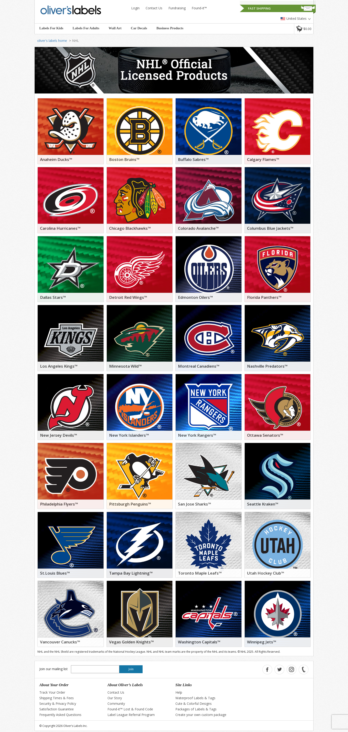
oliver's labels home (52, 40)
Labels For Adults (86, 28)
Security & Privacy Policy (57, 703)
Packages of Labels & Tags (196, 709)
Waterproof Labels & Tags (195, 698)
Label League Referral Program (131, 714)
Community (116, 703)
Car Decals (139, 28)
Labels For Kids (51, 28)
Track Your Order (52, 692)
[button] (303, 28)
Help (178, 692)
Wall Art (115, 28)
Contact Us (154, 8)
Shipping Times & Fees (56, 698)
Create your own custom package (200, 714)
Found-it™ (199, 8)
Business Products (169, 28)
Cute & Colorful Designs (193, 703)
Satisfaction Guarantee (56, 709)
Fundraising (177, 8)
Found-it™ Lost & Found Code (130, 709)
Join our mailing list (53, 669)
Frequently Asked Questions (60, 714)
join (131, 669)
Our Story (114, 698)
